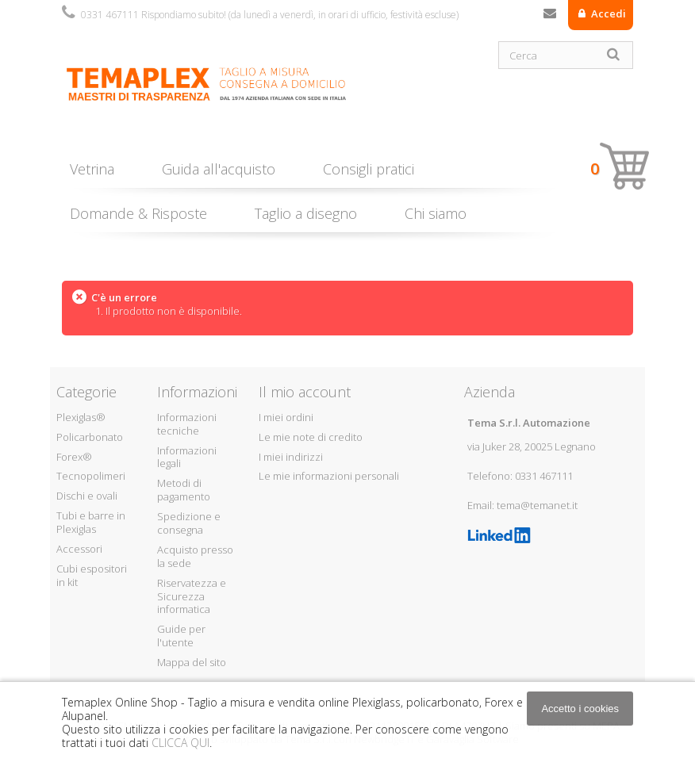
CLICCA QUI (180, 742)
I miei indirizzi (291, 457)
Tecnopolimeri (90, 476)
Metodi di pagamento (183, 490)
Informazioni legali (187, 457)
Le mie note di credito (311, 437)
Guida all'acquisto (218, 168)
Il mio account (305, 391)
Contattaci (550, 16)
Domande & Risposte (138, 213)
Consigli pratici (368, 168)
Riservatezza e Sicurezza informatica (191, 596)
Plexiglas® (81, 417)
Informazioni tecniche (187, 424)
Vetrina (92, 168)
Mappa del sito (191, 662)
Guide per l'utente (181, 635)
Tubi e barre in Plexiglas (90, 522)
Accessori (79, 549)
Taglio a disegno (306, 213)
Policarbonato (89, 437)
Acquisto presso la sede (195, 556)
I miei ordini (286, 417)
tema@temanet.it (537, 505)
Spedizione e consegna (189, 523)
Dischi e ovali (86, 495)
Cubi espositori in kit (91, 575)
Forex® (74, 457)
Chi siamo (436, 213)
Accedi (607, 13)
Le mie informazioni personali (329, 476)
